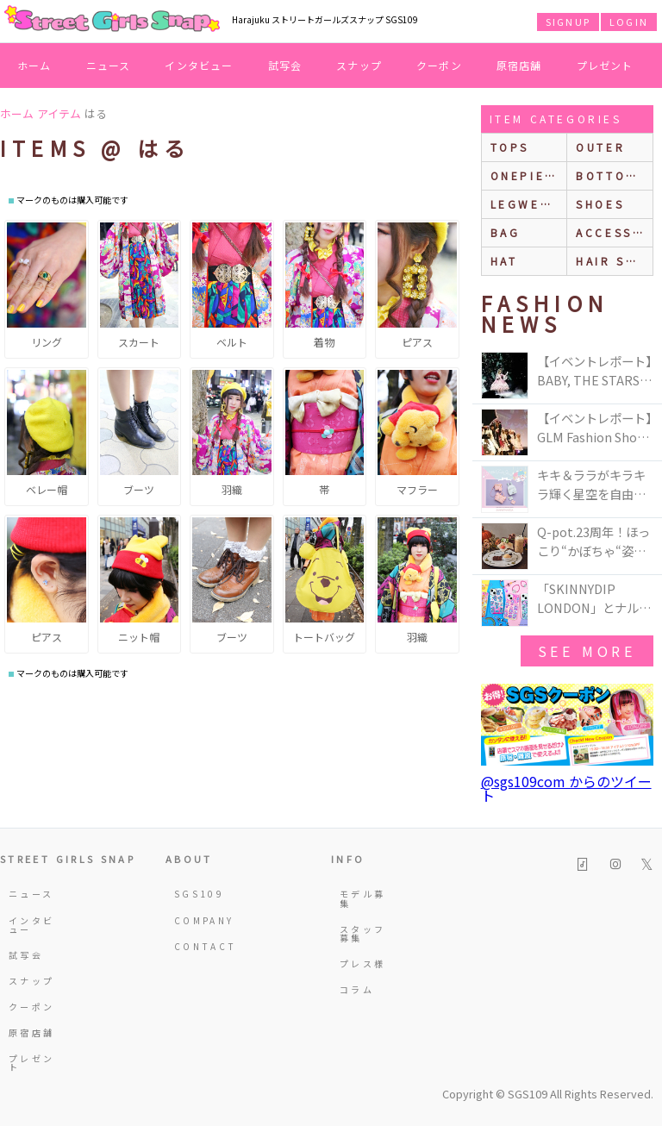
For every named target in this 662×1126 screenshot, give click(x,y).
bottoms (611, 175)
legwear (524, 204)
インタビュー (199, 65)
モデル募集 (362, 898)
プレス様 (362, 963)
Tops (509, 147)
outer (600, 147)
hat (504, 260)
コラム (357, 989)
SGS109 (198, 893)
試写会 (285, 65)
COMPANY (198, 920)
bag (505, 232)
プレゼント (605, 65)
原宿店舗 (519, 65)
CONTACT (198, 946)
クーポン (439, 65)
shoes (600, 204)
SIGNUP (568, 21)
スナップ (359, 65)
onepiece (527, 175)
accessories (614, 232)
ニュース (108, 65)
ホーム (34, 65)
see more (587, 651)
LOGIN (628, 21)
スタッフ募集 (362, 933)
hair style (614, 260)
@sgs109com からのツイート (566, 788)
